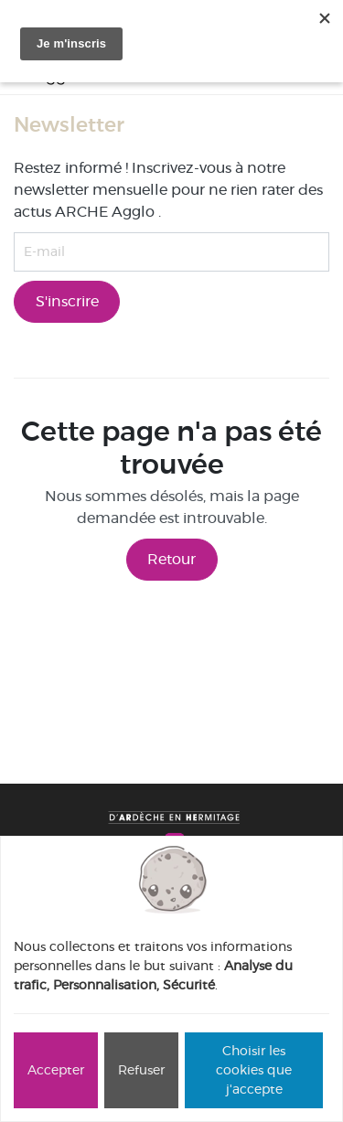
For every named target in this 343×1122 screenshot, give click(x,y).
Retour (171, 559)
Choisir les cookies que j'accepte (254, 1069)
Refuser (141, 1070)
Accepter (55, 1070)
